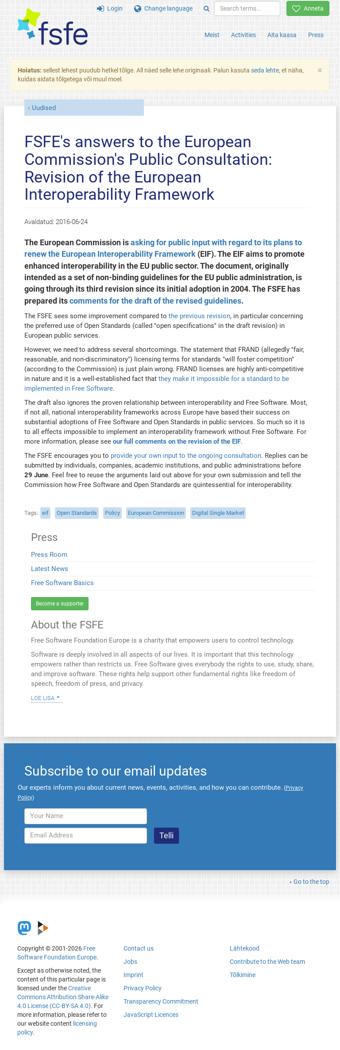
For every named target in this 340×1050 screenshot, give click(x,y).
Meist (212, 34)
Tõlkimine (242, 974)
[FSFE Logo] (53, 27)
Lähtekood (244, 948)
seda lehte (265, 70)
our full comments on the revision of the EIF (177, 441)
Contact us (139, 948)
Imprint (133, 974)
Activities (243, 34)
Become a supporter (60, 604)
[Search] (206, 8)
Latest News (49, 569)
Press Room (49, 555)
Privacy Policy (143, 988)
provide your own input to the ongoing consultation (186, 456)
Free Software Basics (62, 583)
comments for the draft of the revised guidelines (155, 301)
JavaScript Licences (151, 1014)
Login (110, 8)
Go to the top (311, 881)
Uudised (44, 108)
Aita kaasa (282, 34)
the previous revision (199, 316)
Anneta (308, 8)
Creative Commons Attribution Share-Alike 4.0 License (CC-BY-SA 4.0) (62, 997)
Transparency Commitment (161, 1001)
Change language (163, 8)
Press (316, 34)
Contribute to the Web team (267, 961)
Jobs (130, 961)
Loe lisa (42, 697)
